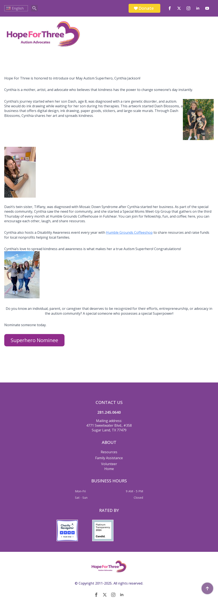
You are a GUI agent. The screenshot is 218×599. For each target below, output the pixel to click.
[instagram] (188, 8)
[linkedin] (197, 8)
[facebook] (169, 8)
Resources (109, 452)
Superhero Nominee (34, 340)
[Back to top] (207, 588)
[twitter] (179, 8)
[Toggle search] (34, 8)
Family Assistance (109, 458)
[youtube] (207, 8)
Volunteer (109, 464)
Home (109, 468)
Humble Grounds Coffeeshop (129, 232)
